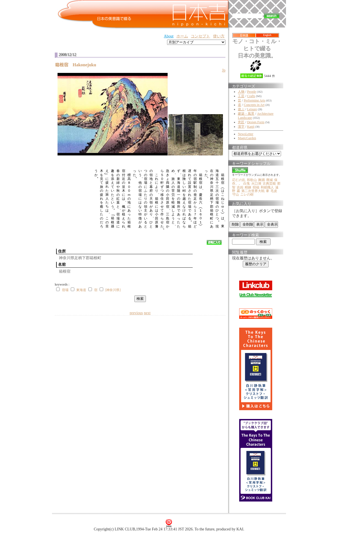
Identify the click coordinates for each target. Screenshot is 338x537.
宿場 (65, 290)
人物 (241, 92)
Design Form (256, 122)
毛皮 (274, 191)
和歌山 (252, 180)
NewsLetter (245, 134)
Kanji (251, 126)
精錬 (248, 187)
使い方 (219, 36)
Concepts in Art (254, 105)
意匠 (241, 122)
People (251, 92)
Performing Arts (254, 100)
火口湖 (256, 183)
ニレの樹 (247, 194)
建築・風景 (246, 114)
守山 (235, 194)
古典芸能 (269, 183)
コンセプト (200, 36)
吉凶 (240, 187)
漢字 (241, 126)
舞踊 (261, 180)
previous (136, 313)
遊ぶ (241, 109)
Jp (223, 70)
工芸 (241, 96)
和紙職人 (267, 187)
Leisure (252, 109)
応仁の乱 (239, 180)
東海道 (81, 290)
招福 (256, 187)
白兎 (246, 183)
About (168, 36)
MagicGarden (247, 138)
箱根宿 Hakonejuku (77, 64)
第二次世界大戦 (253, 191)
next (147, 313)
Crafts (251, 96)
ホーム (182, 36)
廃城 (269, 180)
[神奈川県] (113, 290)
